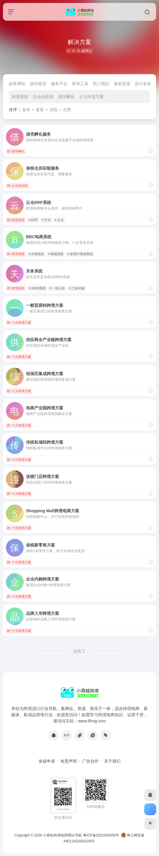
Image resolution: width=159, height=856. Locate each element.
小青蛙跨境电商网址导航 (62, 835)
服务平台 (59, 83)
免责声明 (68, 761)
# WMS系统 (37, 288)
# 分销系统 (36, 254)
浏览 (53, 109)
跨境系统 (20, 96)
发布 (26, 109)
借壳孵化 (66, 96)
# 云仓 (59, 220)
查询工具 (80, 83)
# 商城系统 (56, 254)
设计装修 (143, 83)
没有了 (79, 651)
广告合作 (90, 761)
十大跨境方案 (91, 96)
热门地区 (101, 83)
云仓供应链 (43, 96)
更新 (40, 109)
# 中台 (46, 220)
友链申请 (46, 761)
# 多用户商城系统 (80, 254)
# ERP (33, 220)
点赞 (67, 109)
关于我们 (112, 761)
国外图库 (38, 83)
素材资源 (122, 83)
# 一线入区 (57, 288)
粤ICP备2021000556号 (101, 835)
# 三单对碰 (77, 288)
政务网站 (17, 83)
